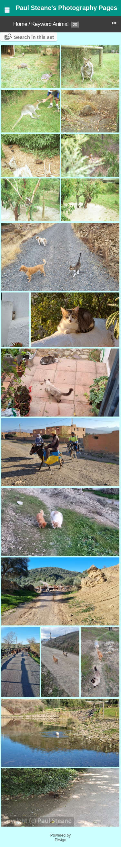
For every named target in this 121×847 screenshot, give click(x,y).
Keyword (41, 24)
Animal (60, 24)
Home (20, 24)
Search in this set (34, 37)
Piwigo (60, 840)
